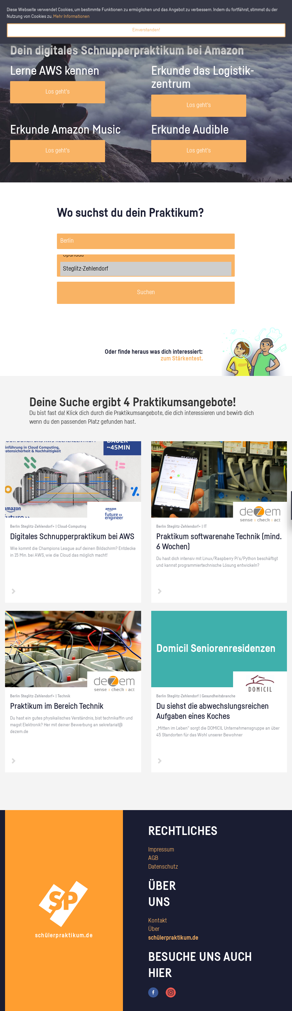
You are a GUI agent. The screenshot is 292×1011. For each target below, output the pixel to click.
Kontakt (157, 921)
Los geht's (57, 92)
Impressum (161, 850)
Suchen (146, 292)
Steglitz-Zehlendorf (145, 269)
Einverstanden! (146, 30)
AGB (153, 858)
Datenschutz (163, 867)
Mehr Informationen (71, 16)
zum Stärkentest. (182, 359)
